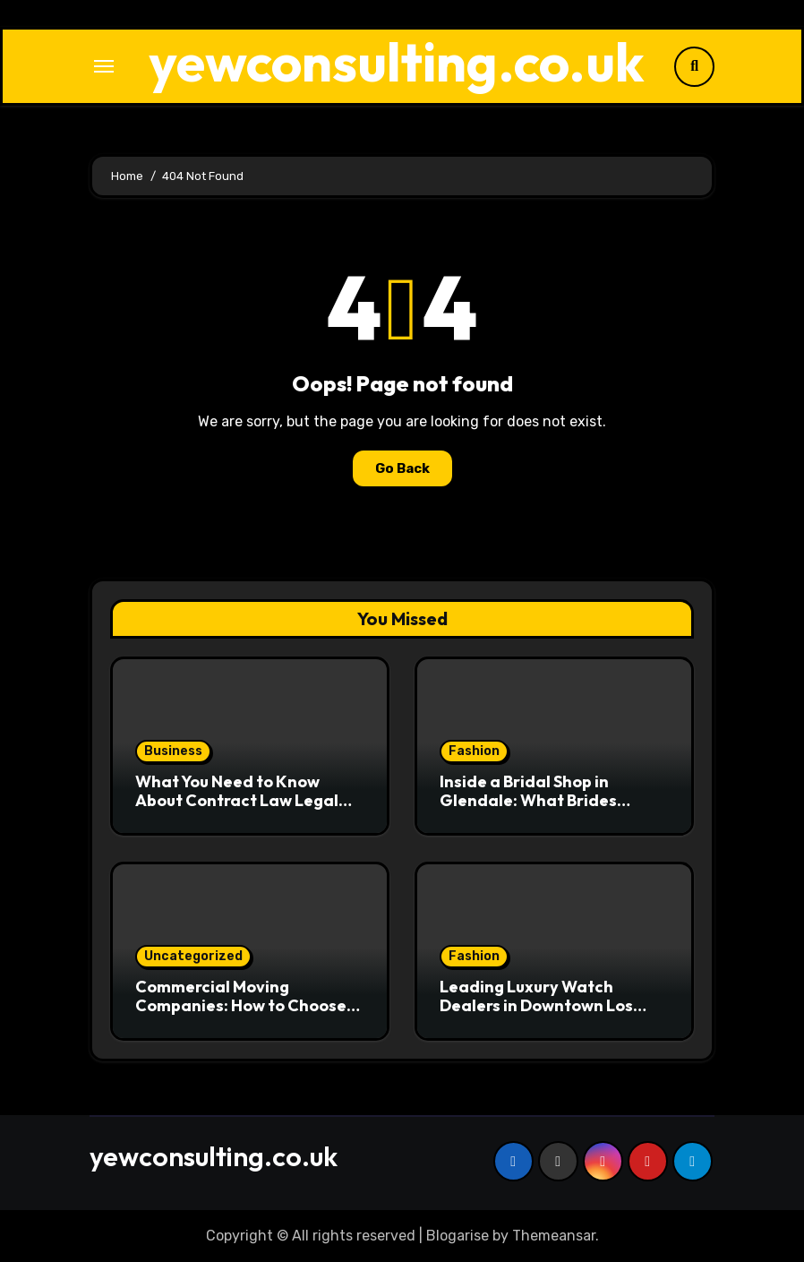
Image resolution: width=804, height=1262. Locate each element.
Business (173, 751)
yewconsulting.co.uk (397, 62)
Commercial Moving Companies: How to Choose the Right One (240, 1005)
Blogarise (457, 1235)
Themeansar (553, 1235)
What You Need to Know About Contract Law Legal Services (236, 800)
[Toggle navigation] (104, 66)
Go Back (402, 468)
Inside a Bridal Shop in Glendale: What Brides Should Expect (528, 800)
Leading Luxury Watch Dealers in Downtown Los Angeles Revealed (536, 1005)
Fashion (474, 751)
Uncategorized (193, 956)
